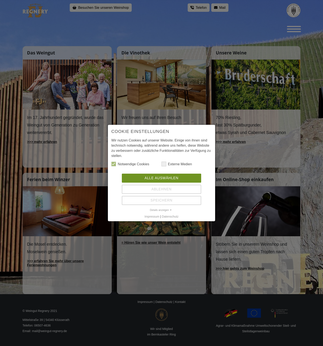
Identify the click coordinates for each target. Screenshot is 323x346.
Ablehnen (161, 189)
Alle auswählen (161, 178)
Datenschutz (170, 216)
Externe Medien (177, 164)
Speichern (161, 200)
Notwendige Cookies (130, 164)
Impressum (152, 216)
